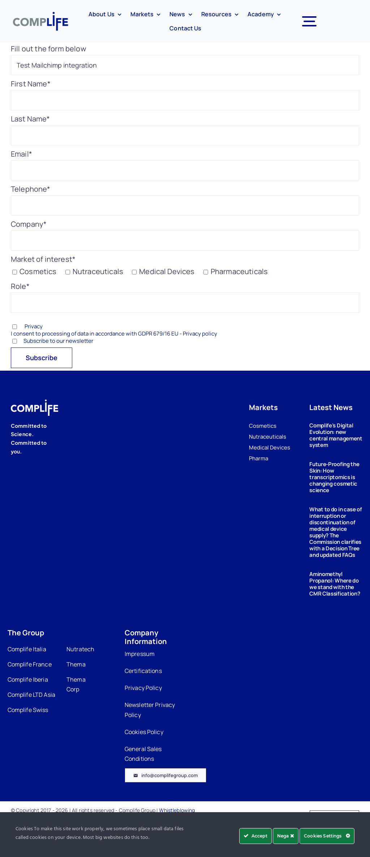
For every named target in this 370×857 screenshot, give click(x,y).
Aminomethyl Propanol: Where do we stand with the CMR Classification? (334, 583)
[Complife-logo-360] (40, 15)
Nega (285, 836)
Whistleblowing (177, 810)
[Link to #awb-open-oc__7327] (309, 21)
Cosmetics (262, 426)
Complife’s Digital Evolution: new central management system (335, 435)
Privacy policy (200, 333)
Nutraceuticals (267, 436)
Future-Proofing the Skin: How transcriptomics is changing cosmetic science (334, 477)
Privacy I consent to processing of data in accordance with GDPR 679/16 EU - (114, 330)
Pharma (258, 458)
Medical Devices (269, 447)
